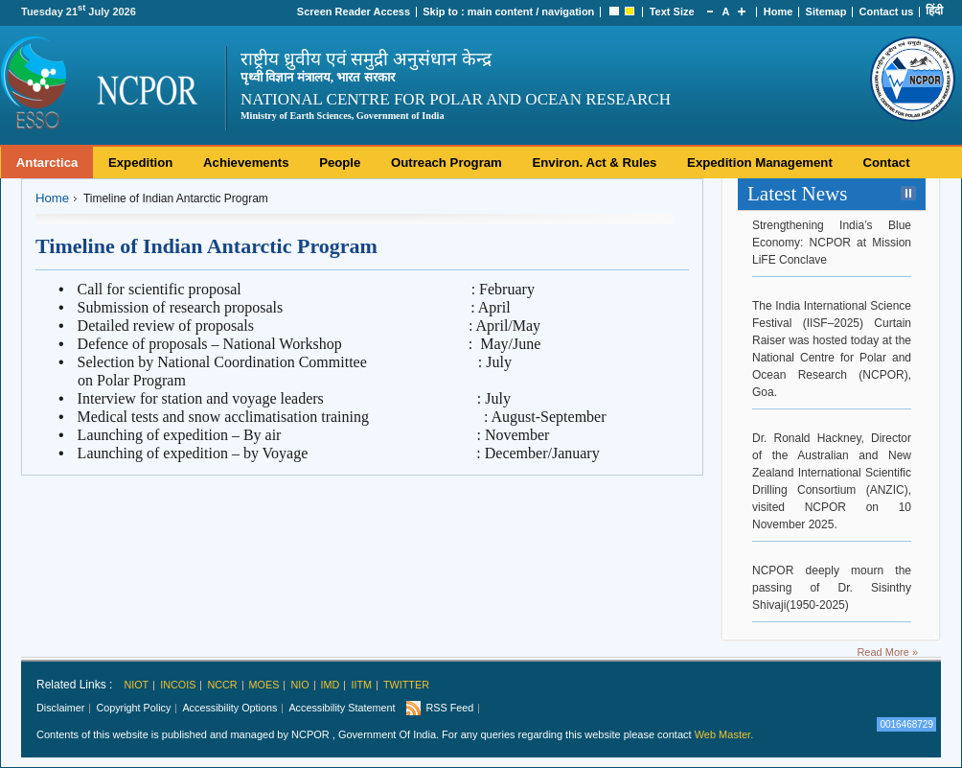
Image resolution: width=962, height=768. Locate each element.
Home (778, 11)
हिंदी (934, 10)
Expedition (140, 162)
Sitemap (826, 11)
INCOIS (177, 684)
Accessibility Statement (341, 707)
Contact (885, 162)
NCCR (222, 684)
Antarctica (47, 162)
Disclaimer (60, 707)
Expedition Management (760, 162)
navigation (567, 11)
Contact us (886, 11)
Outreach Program (446, 162)
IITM (361, 684)
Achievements (245, 162)
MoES (264, 684)
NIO (299, 684)
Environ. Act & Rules (594, 162)
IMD (330, 684)
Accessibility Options (229, 707)
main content (500, 11)
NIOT (136, 684)
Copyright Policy (133, 707)
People (339, 162)
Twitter (406, 684)
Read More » (887, 652)
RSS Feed (449, 707)
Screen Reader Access (353, 11)
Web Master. (724, 734)
